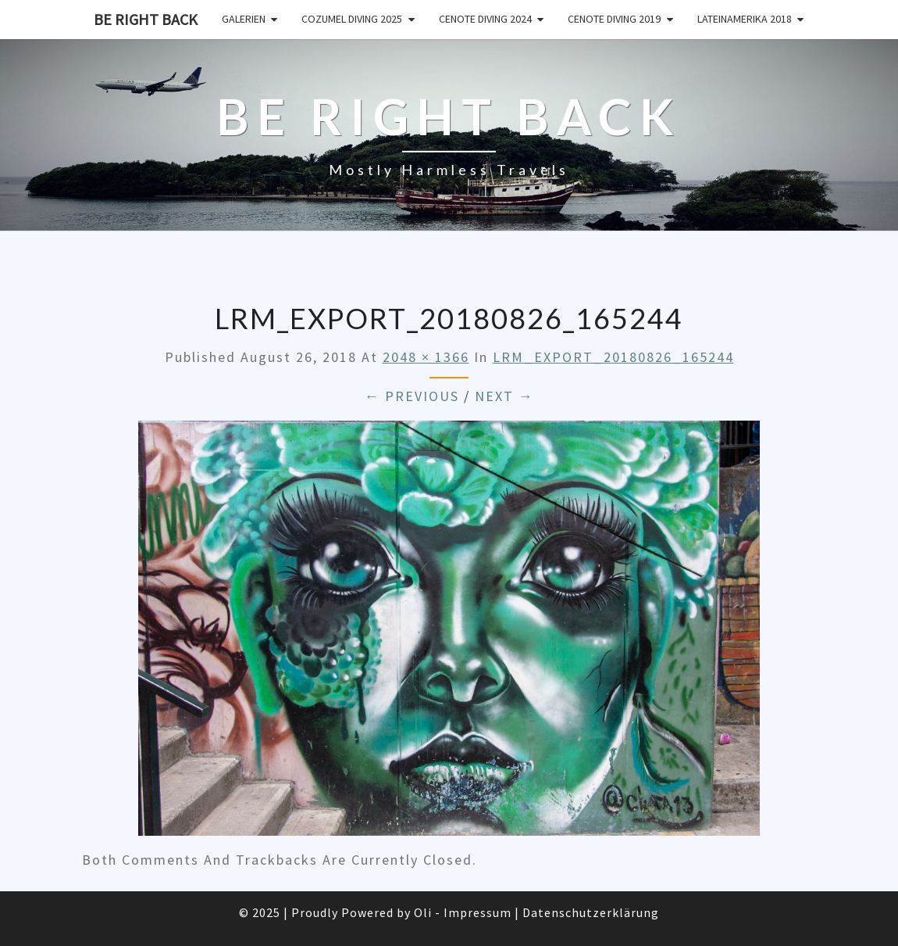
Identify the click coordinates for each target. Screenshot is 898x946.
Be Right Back (146, 19)
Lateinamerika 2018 (744, 19)
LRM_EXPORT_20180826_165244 (613, 357)
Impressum (477, 912)
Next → (504, 396)
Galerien (243, 19)
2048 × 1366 (426, 357)
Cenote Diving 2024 (485, 19)
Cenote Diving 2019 (614, 19)
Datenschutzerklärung (590, 912)
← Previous (412, 396)
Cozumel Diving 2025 (351, 19)
